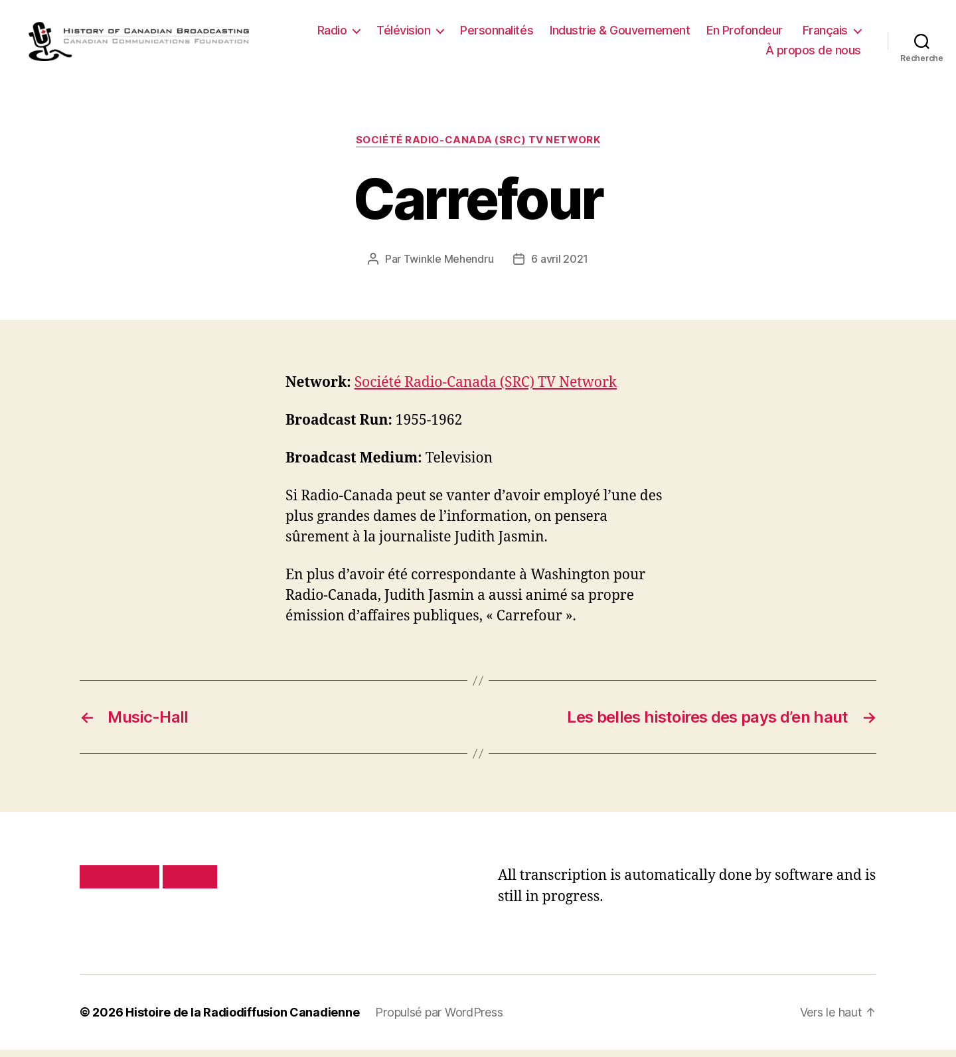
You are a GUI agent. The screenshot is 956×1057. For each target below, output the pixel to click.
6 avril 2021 (559, 265)
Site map (190, 884)
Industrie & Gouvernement (620, 34)
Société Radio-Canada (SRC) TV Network (478, 147)
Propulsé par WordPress (439, 1019)
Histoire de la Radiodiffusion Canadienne (242, 1019)
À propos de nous (813, 53)
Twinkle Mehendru (449, 265)
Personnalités (496, 34)
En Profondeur (744, 34)
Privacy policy (119, 884)
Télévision (403, 34)
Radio (332, 34)
